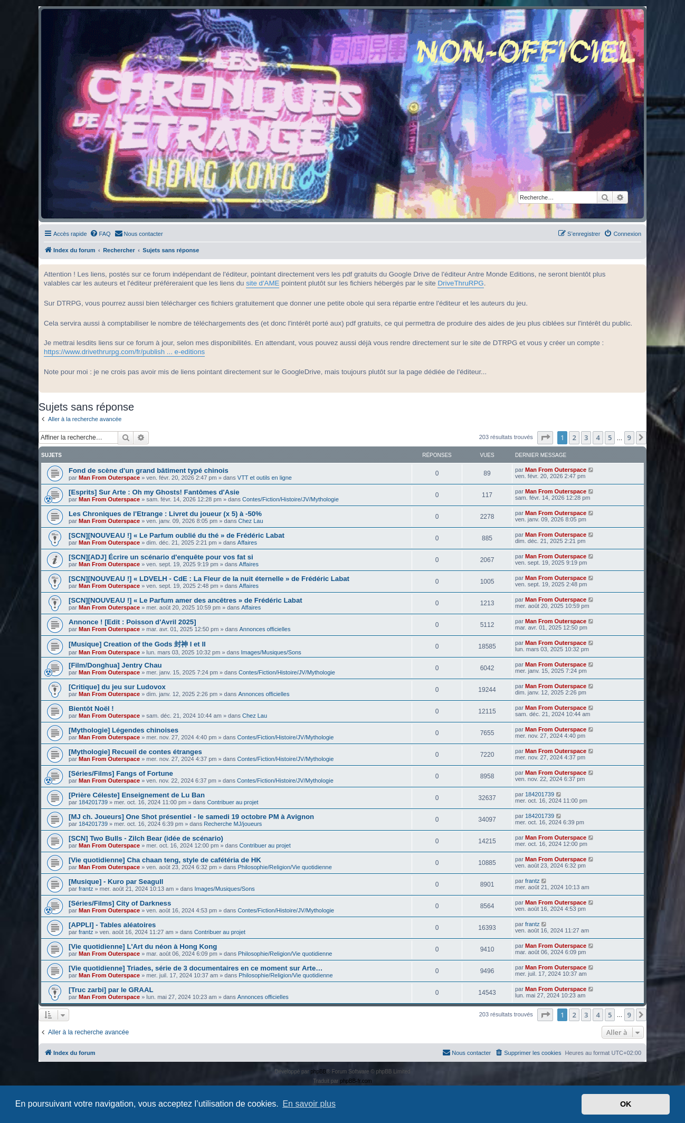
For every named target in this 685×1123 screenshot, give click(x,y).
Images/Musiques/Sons (271, 652)
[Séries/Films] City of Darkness (120, 903)
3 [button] (586, 437)
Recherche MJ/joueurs (233, 824)
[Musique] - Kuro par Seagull (116, 882)
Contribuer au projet (232, 802)
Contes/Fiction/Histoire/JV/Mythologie (290, 499)
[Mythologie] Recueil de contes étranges (135, 752)
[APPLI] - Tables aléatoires (112, 925)
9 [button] (629, 437)
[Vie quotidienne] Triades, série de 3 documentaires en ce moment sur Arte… (195, 968)
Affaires (247, 542)
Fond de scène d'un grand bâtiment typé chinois (149, 470)
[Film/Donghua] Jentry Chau (115, 665)
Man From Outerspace (109, 477)
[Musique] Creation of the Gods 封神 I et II (137, 644)
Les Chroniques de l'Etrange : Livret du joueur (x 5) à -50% (165, 514)
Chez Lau (250, 521)
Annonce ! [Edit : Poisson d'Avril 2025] (132, 622)
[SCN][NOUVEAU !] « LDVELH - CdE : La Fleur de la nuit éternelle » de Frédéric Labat (209, 579)
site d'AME (262, 283)
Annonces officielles (264, 629)
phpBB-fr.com (356, 1081)
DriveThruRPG (460, 283)
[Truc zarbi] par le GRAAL (111, 990)
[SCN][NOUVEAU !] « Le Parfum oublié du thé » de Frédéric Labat (176, 535)
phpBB (318, 1071)
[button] (545, 437)
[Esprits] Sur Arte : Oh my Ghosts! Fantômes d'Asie (154, 492)
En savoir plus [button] (309, 1103)
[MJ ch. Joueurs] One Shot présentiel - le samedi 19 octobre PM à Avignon (191, 817)
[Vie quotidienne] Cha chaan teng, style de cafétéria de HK (165, 860)
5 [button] (610, 437)
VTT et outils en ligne (264, 477)
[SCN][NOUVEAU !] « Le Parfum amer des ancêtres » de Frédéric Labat (185, 600)
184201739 (93, 802)
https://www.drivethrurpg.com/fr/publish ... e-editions (124, 352)
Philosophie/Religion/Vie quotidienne (284, 867)
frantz (86, 889)
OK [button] (626, 1104)
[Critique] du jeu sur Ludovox (117, 687)
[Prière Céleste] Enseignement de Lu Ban (137, 795)
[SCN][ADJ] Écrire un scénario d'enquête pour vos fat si (161, 557)
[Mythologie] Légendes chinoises (123, 730)
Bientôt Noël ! (91, 708)
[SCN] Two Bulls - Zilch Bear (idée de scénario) (146, 838)
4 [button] (598, 437)
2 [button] (574, 437)
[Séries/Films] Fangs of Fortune (121, 773)
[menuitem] (100, 233)
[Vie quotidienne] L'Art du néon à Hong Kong (143, 946)
